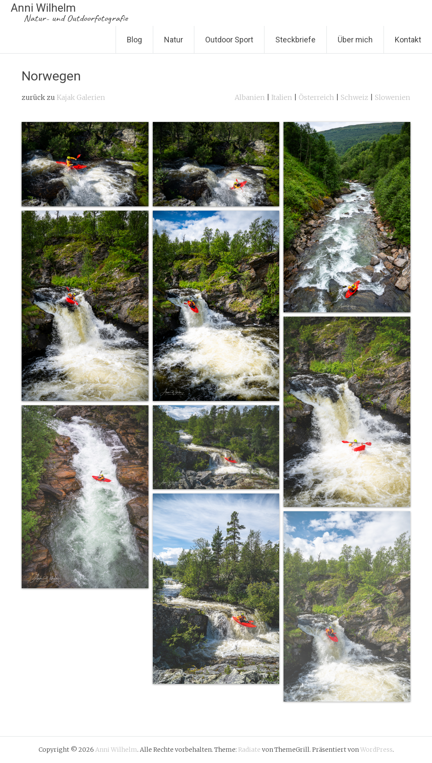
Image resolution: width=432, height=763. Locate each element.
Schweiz (354, 97)
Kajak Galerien (81, 97)
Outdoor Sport (229, 39)
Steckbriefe (295, 39)
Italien (281, 97)
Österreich (316, 97)
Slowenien (392, 97)
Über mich (355, 39)
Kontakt (408, 39)
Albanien (250, 97)
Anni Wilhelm (69, 12)
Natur (173, 39)
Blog (134, 39)
